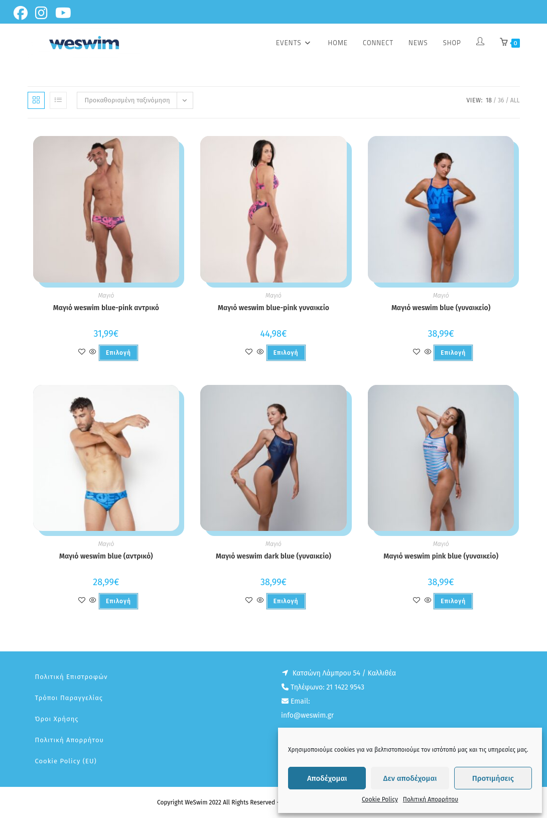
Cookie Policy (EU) (66, 761)
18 (489, 100)
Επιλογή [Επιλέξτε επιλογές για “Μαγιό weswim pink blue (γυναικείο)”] (453, 601)
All (515, 100)
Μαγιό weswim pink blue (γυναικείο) (440, 556)
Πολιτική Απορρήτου (430, 799)
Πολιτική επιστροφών (71, 676)
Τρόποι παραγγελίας (69, 698)
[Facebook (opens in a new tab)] (23, 13)
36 (501, 100)
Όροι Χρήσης (57, 719)
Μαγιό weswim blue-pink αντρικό (106, 308)
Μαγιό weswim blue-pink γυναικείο (273, 308)
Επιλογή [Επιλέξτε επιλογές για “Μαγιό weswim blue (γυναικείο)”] (453, 352)
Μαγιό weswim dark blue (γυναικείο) (273, 556)
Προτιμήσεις (493, 778)
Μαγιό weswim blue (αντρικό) (106, 556)
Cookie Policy (380, 799)
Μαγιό (106, 295)
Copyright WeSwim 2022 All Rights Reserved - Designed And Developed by (257, 802)
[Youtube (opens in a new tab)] (65, 13)
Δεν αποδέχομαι (410, 778)
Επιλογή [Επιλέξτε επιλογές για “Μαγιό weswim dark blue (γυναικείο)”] (286, 601)
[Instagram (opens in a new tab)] (43, 13)
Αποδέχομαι (327, 778)
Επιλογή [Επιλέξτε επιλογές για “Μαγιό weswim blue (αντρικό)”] (118, 601)
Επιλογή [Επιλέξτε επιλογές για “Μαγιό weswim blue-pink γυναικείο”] (286, 352)
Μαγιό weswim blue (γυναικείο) (440, 308)
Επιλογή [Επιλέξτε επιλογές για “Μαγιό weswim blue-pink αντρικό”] (118, 352)
